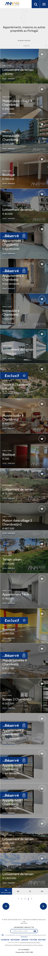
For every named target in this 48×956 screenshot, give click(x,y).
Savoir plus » (24, 937)
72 (30, 891)
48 (18, 891)
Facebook (5, 940)
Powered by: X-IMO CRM (24, 952)
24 (6, 891)
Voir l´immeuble (8, 78)
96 (42, 891)
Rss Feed (42, 940)
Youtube (33, 940)
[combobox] (35, 46)
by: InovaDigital (24, 949)
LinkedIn (24, 940)
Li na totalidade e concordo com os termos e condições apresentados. (25, 935)
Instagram (15, 940)
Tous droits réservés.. (14, 942)
